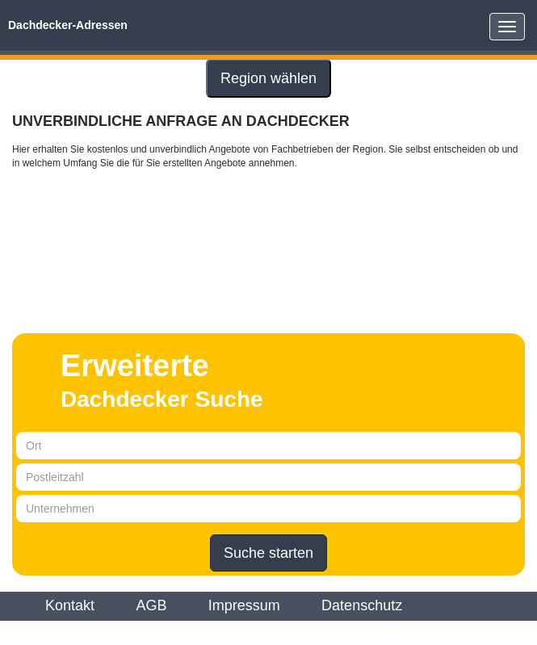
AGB (151, 605)
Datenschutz (361, 605)
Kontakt (69, 605)
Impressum (244, 605)
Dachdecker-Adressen (68, 25)
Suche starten (268, 553)
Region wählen (268, 78)
